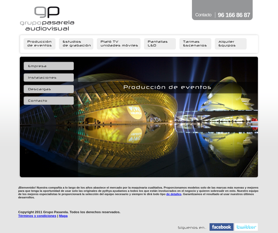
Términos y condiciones (37, 216)
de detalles (173, 194)
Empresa (37, 66)
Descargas (39, 89)
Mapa (63, 216)
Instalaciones (42, 77)
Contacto (37, 100)
